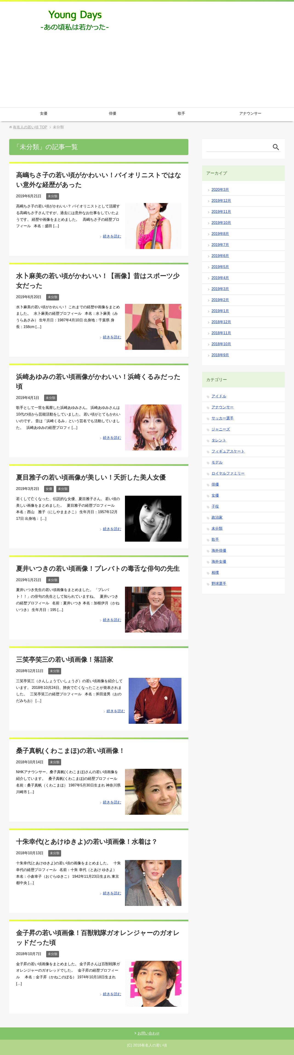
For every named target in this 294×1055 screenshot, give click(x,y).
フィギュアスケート (228, 451)
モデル (217, 462)
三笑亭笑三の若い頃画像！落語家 (64, 659)
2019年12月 (221, 201)
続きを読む (112, 236)
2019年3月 (220, 289)
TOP (30, 127)
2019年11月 (221, 212)
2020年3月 (220, 190)
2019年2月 (220, 300)
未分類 (52, 196)
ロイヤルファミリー (228, 473)
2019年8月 (220, 234)
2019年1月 (220, 311)
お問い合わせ (149, 1033)
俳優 (112, 113)
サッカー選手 (223, 418)
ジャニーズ (221, 429)
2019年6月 (220, 256)
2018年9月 (220, 355)
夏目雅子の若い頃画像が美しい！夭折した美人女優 (91, 477)
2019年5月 (220, 267)
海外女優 (219, 561)
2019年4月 (220, 278)
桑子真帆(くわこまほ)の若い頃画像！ (70, 750)
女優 (43, 113)
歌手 (181, 113)
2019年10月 (221, 223)
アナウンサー (250, 113)
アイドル (219, 396)
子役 (215, 506)
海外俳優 (219, 550)
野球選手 (219, 583)
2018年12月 (221, 322)
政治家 (217, 517)
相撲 (215, 572)
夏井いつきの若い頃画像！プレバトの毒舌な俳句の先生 (98, 568)
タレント (219, 440)
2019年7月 (220, 245)
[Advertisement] (147, 73)
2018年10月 (221, 344)
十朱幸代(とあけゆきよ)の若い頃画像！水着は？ (87, 841)
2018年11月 (221, 333)
